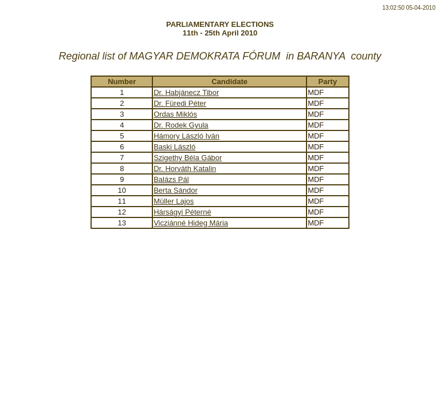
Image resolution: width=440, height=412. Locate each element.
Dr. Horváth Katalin (185, 168)
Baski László (174, 146)
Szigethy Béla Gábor (188, 157)
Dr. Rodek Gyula (181, 125)
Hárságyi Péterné (182, 212)
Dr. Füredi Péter (180, 103)
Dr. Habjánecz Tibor (186, 92)
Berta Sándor (176, 190)
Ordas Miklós (175, 114)
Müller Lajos (174, 201)
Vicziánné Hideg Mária (191, 223)
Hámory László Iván (186, 136)
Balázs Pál (171, 179)
